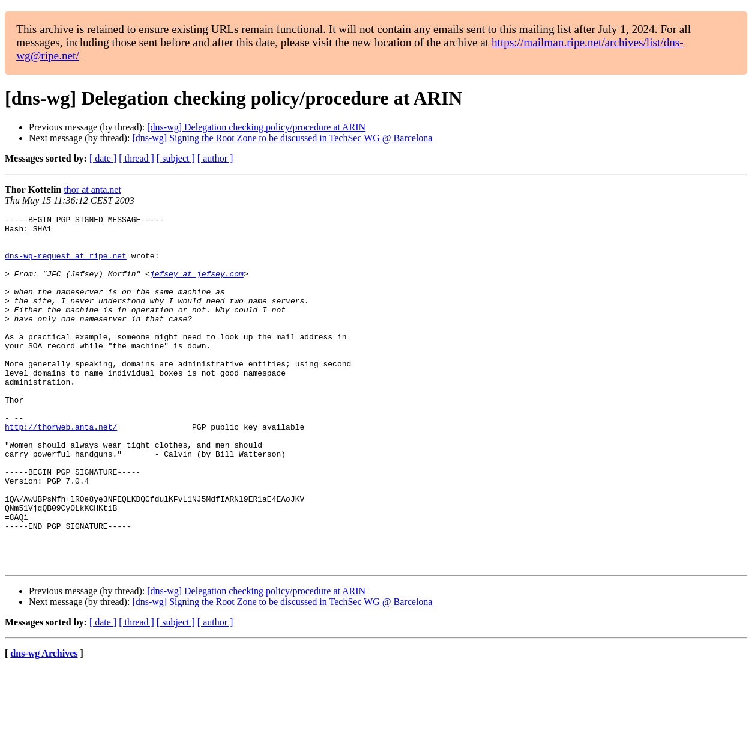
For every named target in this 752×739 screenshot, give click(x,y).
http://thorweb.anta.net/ (61, 469)
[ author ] (215, 158)
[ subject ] (176, 158)
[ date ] (102, 158)
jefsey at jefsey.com (197, 286)
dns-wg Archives (43, 724)
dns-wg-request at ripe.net (66, 264)
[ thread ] (136, 158)
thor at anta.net (92, 189)
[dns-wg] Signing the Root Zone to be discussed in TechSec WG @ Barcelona (282, 138)
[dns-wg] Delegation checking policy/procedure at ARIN (256, 127)
